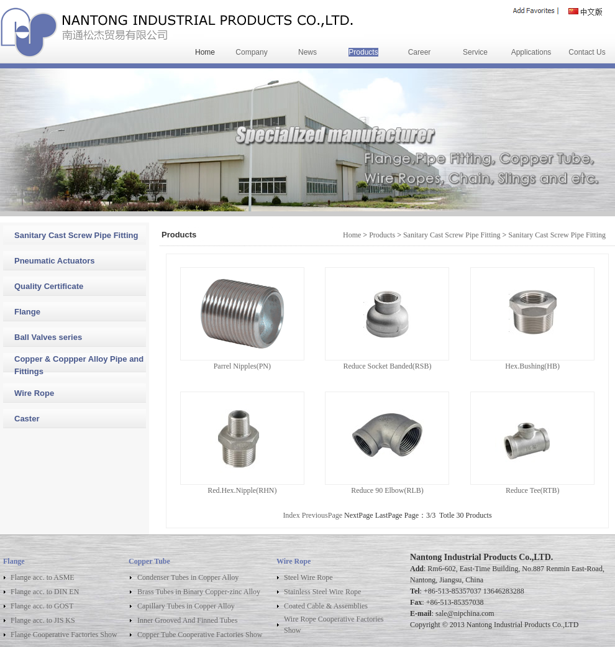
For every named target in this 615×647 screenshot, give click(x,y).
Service (475, 52)
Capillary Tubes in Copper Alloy (186, 606)
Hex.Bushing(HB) (532, 366)
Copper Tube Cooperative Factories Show (199, 634)
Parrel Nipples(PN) (242, 366)
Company (251, 52)
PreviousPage (322, 515)
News (307, 52)
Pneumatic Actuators (54, 260)
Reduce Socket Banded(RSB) (387, 366)
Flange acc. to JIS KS (43, 620)
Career (419, 52)
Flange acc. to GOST (42, 606)
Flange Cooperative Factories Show (64, 634)
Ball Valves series (48, 337)
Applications (531, 52)
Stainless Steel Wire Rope (322, 591)
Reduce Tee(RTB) (533, 490)
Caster (26, 418)
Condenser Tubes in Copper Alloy (188, 577)
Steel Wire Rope (308, 577)
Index (291, 515)
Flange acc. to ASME (43, 577)
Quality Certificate (48, 286)
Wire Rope (34, 393)
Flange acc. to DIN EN (45, 591)
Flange (27, 311)
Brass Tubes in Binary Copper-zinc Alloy (198, 591)
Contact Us (586, 52)
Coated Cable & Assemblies (326, 606)
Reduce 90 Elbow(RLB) (387, 490)
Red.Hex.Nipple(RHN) (241, 490)
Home (205, 52)
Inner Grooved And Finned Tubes (187, 620)
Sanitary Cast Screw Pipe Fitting (76, 235)
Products (363, 52)
